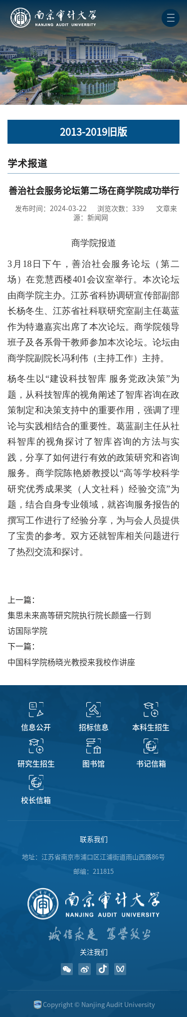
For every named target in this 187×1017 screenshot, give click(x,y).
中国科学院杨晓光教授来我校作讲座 (71, 662)
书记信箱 (151, 763)
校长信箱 (36, 800)
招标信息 (94, 727)
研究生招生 (36, 763)
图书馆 (93, 763)
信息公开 (36, 727)
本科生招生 (151, 727)
